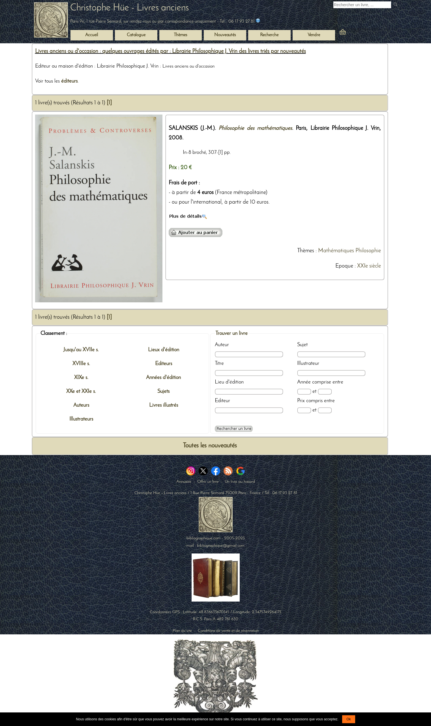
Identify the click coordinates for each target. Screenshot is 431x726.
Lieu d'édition (229, 382)
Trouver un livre (231, 333)
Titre (219, 363)
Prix (301, 401)
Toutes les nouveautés (210, 446)
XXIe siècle (369, 266)
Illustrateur (308, 363)
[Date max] (325, 392)
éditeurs (69, 81)
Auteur (222, 345)
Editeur (222, 401)
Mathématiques (336, 251)
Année (304, 382)
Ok (348, 719)
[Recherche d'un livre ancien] (362, 4)
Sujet (302, 345)
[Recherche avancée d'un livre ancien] (234, 429)
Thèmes (305, 251)
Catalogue (136, 35)
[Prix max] (325, 410)
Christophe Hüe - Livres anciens (129, 8)
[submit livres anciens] (396, 4)
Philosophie (368, 251)
